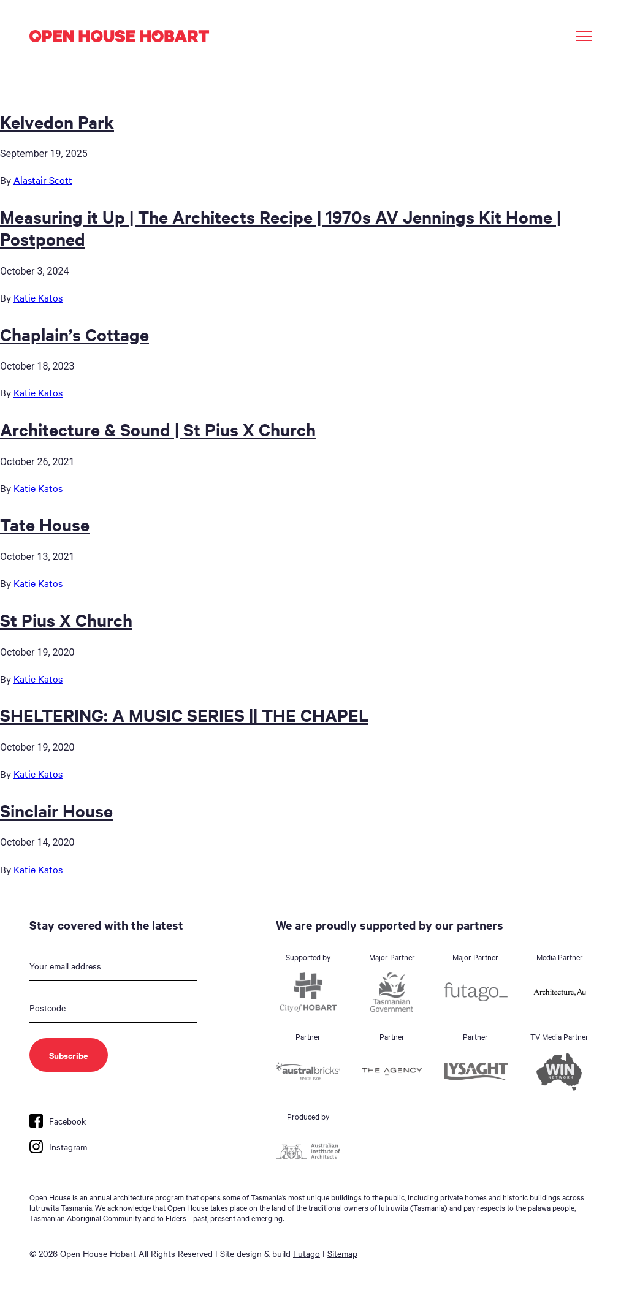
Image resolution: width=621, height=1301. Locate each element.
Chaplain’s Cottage (74, 334)
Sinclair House (56, 810)
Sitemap (342, 1253)
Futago (306, 1253)
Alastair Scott (42, 179)
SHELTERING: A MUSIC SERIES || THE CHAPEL (184, 714)
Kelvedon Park (57, 121)
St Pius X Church (66, 619)
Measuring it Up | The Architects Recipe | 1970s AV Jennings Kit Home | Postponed (280, 227)
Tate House (45, 524)
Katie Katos (38, 297)
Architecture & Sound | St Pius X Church (158, 429)
